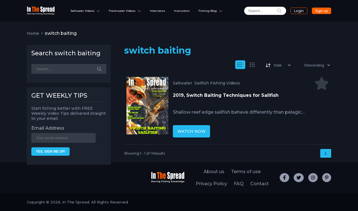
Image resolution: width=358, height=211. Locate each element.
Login (299, 11)
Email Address (47, 128)
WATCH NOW (191, 131)
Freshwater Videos (122, 11)
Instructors (182, 11)
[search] (265, 11)
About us (214, 171)
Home (33, 33)
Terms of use (246, 171)
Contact (259, 183)
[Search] (68, 69)
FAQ (239, 183)
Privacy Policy (211, 183)
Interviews (157, 11)
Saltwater (182, 83)
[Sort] (277, 65)
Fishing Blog (208, 11)
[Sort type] (312, 65)
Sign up (321, 11)
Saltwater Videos (82, 11)
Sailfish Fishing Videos (217, 83)
